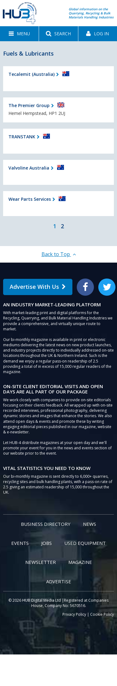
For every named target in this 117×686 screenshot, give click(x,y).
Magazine (80, 562)
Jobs (46, 543)
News (89, 524)
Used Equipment (85, 543)
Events (20, 543)
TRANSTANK (21, 137)
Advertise (58, 581)
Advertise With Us (38, 286)
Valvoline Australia (28, 168)
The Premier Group (29, 105)
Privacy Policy (74, 614)
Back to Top (58, 254)
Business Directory (46, 524)
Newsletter (40, 562)
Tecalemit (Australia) (31, 74)
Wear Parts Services (29, 199)
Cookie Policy (102, 614)
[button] (19, 33)
